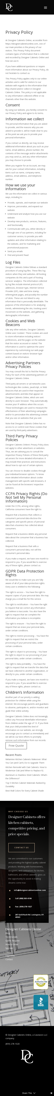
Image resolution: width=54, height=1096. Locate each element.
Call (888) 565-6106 (23, 898)
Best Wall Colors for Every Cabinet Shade (24, 790)
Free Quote (16, 746)
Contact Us (21, 847)
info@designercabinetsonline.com (30, 890)
